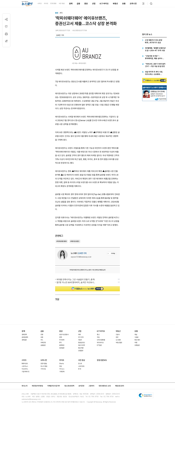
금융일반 (43, 390)
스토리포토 (81, 411)
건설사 (118, 379)
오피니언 (133, 3)
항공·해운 (81, 392)
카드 (42, 384)
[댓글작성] (6, 26)
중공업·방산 (81, 387)
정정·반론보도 (102, 405)
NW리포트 (25, 408)
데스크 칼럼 (44, 411)
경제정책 (24, 379)
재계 (79, 379)
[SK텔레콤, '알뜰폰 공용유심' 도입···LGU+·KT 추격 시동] (154, 49)
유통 (124, 3)
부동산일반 (119, 387)
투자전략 (61, 384)
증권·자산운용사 (64, 379)
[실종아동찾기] (146, 116)
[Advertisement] (87, 125)
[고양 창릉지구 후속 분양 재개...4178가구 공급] (154, 41)
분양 (117, 382)
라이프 (46, 3)
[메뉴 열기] (143, 3)
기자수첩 (43, 413)
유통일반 (137, 390)
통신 (98, 379)
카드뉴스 (61, 413)
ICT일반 (99, 390)
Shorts (61, 408)
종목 (60, 382)
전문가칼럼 (44, 408)
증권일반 (61, 392)
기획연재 (61, 416)
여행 (135, 387)
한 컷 (79, 413)
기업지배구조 (25, 416)
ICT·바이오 (104, 3)
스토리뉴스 (25, 411)
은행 (42, 379)
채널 (135, 379)
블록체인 (61, 390)
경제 (71, 3)
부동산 (115, 3)
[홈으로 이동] (27, 3)
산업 (94, 3)
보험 (42, 382)
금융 (78, 3)
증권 (86, 3)
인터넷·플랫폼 (101, 384)
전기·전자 (81, 382)
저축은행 (43, 387)
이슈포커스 (25, 413)
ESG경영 (53, 3)
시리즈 (40, 3)
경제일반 (24, 384)
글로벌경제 (25, 382)
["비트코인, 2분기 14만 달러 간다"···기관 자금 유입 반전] (154, 65)
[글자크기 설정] (6, 41)
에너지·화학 (81, 390)
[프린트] (6, 33)
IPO (61, 13)
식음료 (136, 382)
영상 (60, 411)
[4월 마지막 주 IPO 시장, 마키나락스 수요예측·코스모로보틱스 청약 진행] (154, 73)
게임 (98, 382)
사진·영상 (62, 3)
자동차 (80, 384)
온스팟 (80, 408)
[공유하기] (6, 19)
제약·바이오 (100, 387)
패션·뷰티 (137, 384)
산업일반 (80, 395)
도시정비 (118, 384)
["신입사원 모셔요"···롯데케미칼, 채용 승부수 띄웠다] (154, 57)
